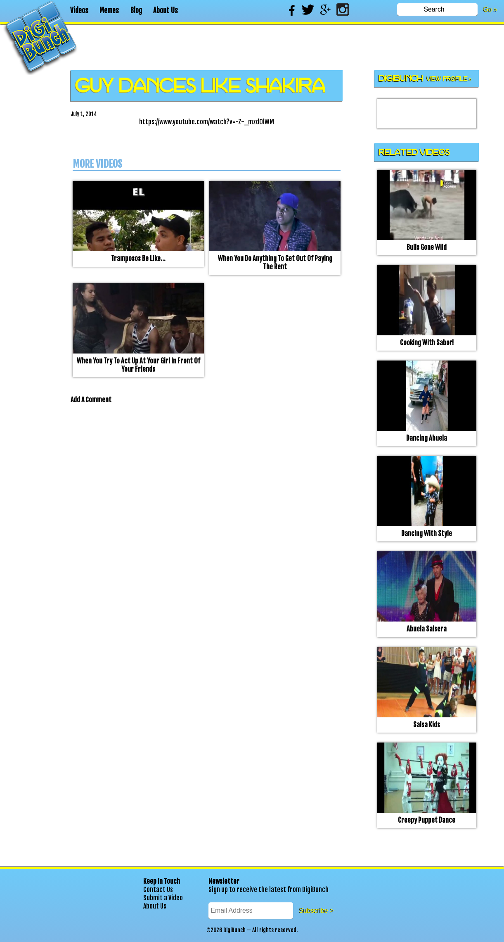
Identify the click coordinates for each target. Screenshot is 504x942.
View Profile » (449, 79)
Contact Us (158, 889)
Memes (109, 10)
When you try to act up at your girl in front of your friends (138, 365)
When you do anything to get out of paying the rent (275, 262)
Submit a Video (163, 898)
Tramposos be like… (138, 258)
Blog (136, 10)
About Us (165, 10)
